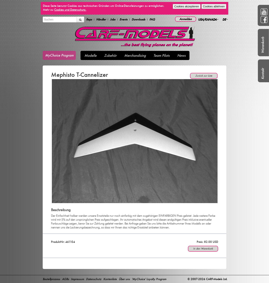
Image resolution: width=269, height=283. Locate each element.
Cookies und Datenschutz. (70, 9)
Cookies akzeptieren (186, 6)
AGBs (65, 279)
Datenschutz (93, 279)
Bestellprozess (51, 279)
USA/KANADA (208, 19)
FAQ (152, 19)
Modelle (90, 55)
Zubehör (110, 55)
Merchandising (135, 55)
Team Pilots (161, 55)
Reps (89, 19)
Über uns (124, 279)
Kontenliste (110, 279)
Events (123, 19)
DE (225, 19)
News (181, 55)
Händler (101, 19)
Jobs (112, 19)
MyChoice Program (59, 55)
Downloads (138, 19)
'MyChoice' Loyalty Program (149, 279)
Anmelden (185, 19)
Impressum (77, 279)
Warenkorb (262, 45)
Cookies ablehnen (214, 6)
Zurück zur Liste (203, 75)
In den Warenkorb (203, 248)
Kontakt (262, 73)
